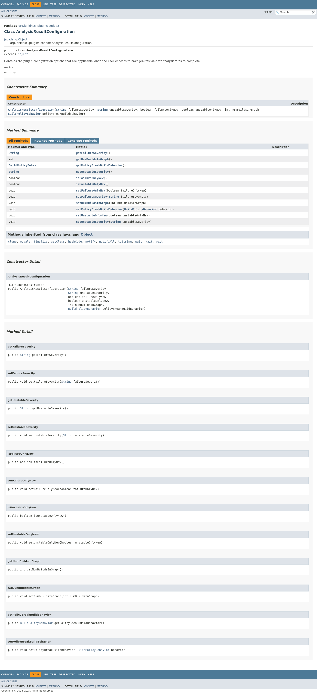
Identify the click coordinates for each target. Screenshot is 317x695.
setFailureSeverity (91, 196)
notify (90, 241)
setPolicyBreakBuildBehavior (99, 209)
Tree (53, 4)
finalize (40, 241)
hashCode (75, 241)
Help (91, 4)
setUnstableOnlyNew (91, 215)
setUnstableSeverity (92, 221)
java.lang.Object (15, 39)
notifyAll (107, 241)
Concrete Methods (82, 140)
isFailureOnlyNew (90, 178)
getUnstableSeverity (92, 171)
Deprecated (67, 4)
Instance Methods (47, 140)
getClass (58, 241)
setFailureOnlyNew (90, 190)
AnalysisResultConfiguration (31, 109)
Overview (7, 4)
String (61, 109)
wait (138, 241)
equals (25, 241)
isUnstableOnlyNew (90, 184)
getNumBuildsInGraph (92, 159)
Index (81, 4)
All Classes (9, 11)
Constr (41, 16)
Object (23, 54)
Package (22, 4)
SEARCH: (269, 12)
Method (54, 16)
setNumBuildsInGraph (92, 203)
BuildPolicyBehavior (24, 113)
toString (125, 241)
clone (12, 241)
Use (45, 4)
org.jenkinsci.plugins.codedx (38, 25)
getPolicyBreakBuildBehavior (99, 165)
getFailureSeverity (91, 153)
